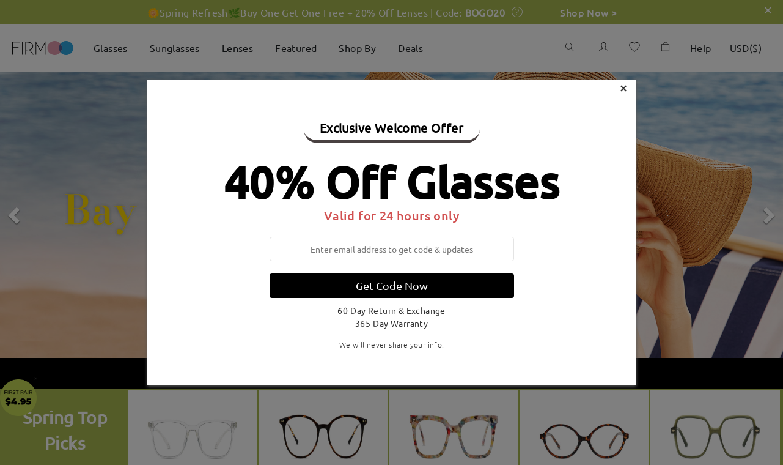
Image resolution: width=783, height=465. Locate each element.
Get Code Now (392, 285)
